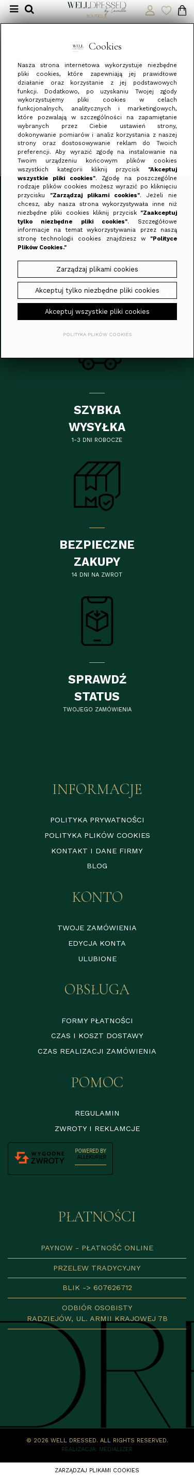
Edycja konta (97, 943)
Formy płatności (97, 1020)
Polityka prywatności (97, 820)
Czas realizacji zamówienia (97, 1051)
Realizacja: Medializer (97, 1449)
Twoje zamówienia (97, 928)
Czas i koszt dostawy (97, 1035)
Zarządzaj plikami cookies (97, 1470)
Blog (97, 866)
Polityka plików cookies (97, 835)
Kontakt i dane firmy (97, 851)
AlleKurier (91, 1157)
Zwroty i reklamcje (97, 1128)
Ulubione (97, 959)
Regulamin (97, 1113)
